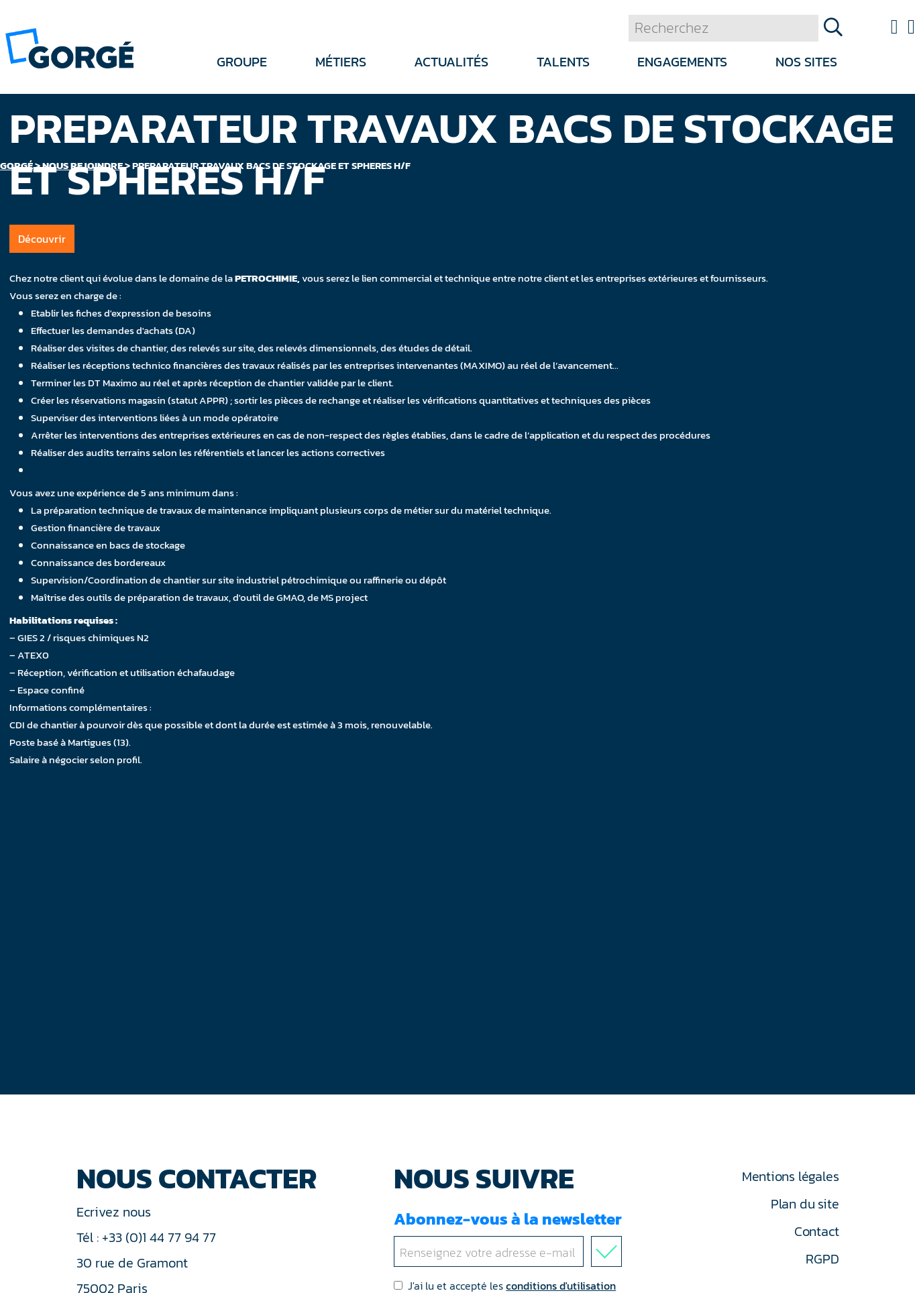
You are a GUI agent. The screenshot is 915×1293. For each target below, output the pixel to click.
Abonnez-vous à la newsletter (510, 1237)
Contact (816, 1231)
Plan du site (805, 1204)
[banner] (69, 47)
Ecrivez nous (115, 1212)
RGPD (822, 1259)
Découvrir (42, 239)
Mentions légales (790, 1176)
